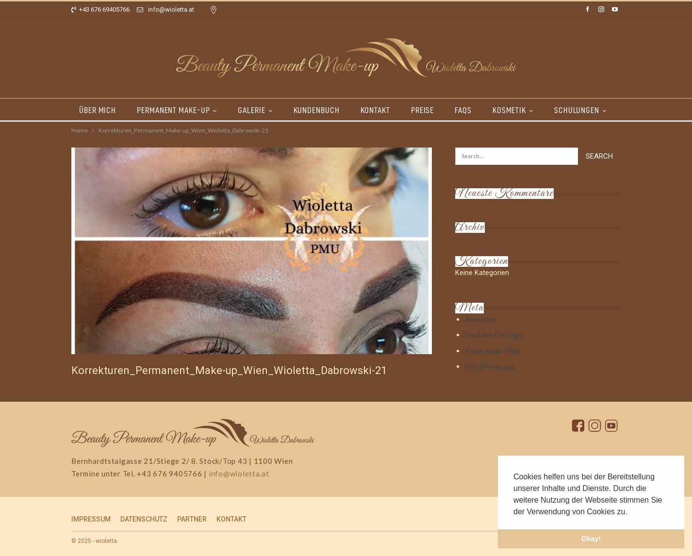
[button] (630, 512)
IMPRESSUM (91, 519)
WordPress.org (490, 366)
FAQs (463, 110)
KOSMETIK (509, 110)
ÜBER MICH (97, 110)
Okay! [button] (591, 538)
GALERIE (251, 110)
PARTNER (192, 519)
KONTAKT (375, 110)
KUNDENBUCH (317, 110)
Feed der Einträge (493, 334)
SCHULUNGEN (576, 110)
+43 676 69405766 (100, 9)
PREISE (422, 110)
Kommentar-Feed (493, 350)
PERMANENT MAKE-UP (173, 110)
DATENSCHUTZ (143, 519)
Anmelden (480, 319)
